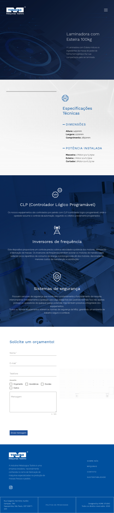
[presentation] (29, 423)
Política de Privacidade (57, 505)
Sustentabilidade (96, 477)
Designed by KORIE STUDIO (99, 504)
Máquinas (92, 466)
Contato (91, 472)
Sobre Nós (92, 461)
